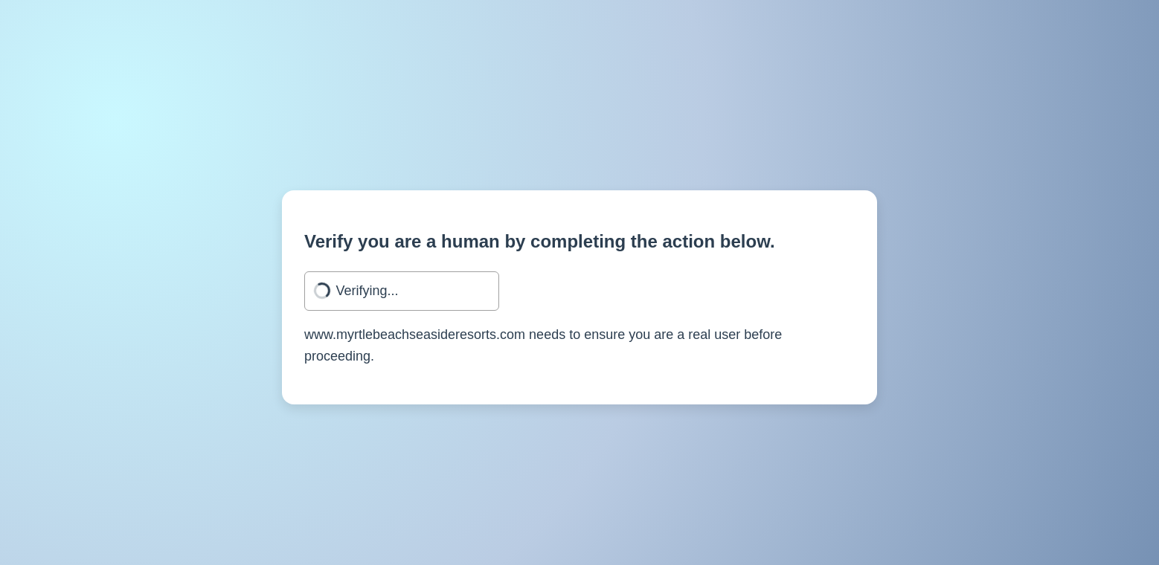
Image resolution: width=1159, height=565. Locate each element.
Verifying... (367, 290)
